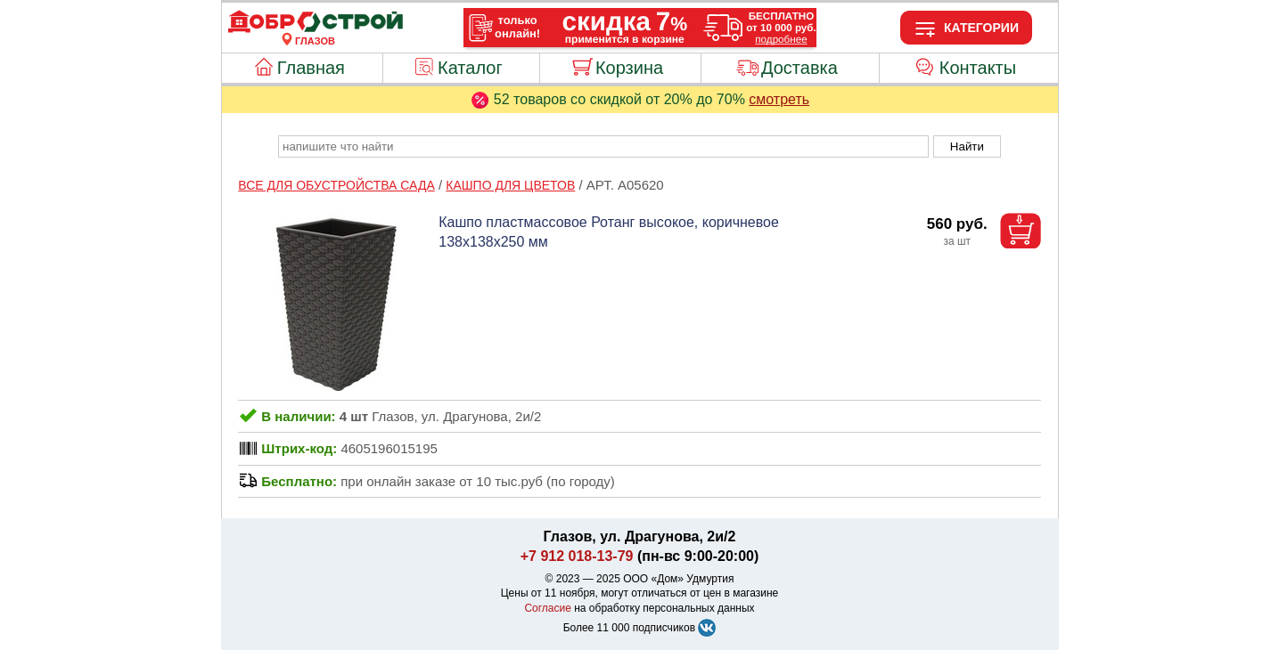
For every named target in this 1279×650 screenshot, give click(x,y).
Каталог (470, 67)
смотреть (779, 99)
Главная (311, 67)
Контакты (977, 67)
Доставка (799, 67)
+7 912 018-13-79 (577, 556)
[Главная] (315, 30)
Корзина (629, 67)
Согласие (547, 608)
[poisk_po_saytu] (603, 146)
